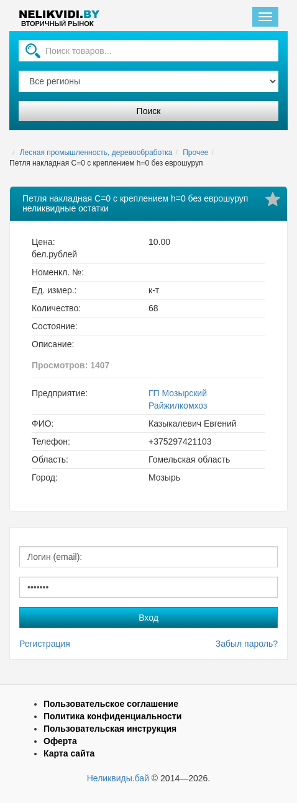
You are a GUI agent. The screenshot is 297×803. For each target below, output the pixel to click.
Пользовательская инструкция (109, 729)
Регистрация (44, 644)
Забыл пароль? (247, 644)
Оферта (60, 741)
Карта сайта (68, 753)
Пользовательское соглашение (110, 704)
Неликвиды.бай (118, 778)
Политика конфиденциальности (112, 716)
